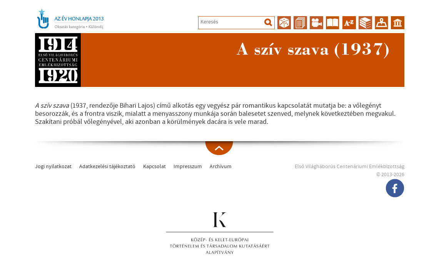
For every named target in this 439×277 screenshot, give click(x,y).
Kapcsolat (154, 166)
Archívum (221, 166)
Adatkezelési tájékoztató (107, 166)
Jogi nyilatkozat (53, 166)
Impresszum (188, 166)
